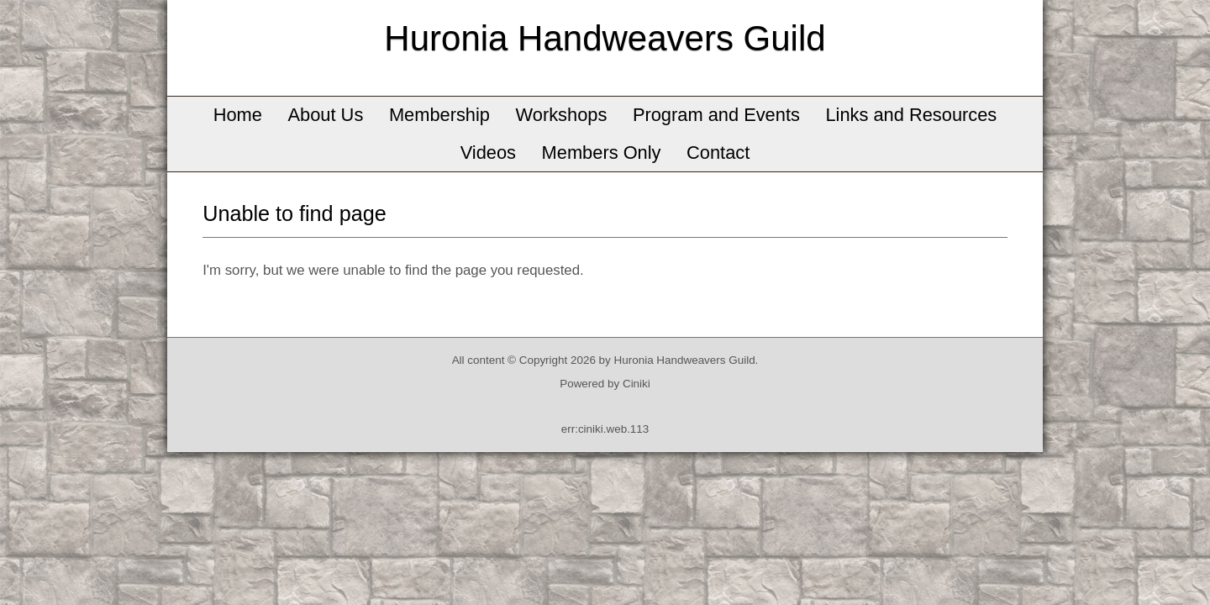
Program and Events (716, 114)
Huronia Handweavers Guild (604, 38)
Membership (439, 114)
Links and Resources (911, 114)
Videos (488, 152)
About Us (326, 114)
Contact (718, 152)
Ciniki (636, 383)
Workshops (562, 114)
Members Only (601, 152)
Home (237, 114)
